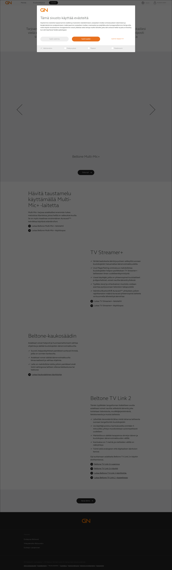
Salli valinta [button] (54, 39)
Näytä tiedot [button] (117, 39)
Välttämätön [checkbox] (46, 48)
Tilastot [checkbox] (92, 48)
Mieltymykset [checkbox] (70, 48)
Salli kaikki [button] (85, 39)
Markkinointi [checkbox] (117, 48)
